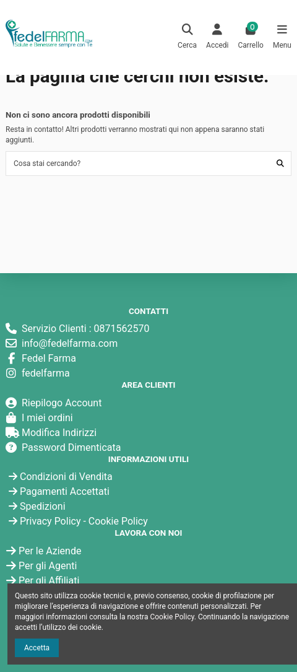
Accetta (37, 648)
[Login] (217, 38)
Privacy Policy (50, 521)
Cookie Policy (118, 521)
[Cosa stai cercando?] (280, 163)
